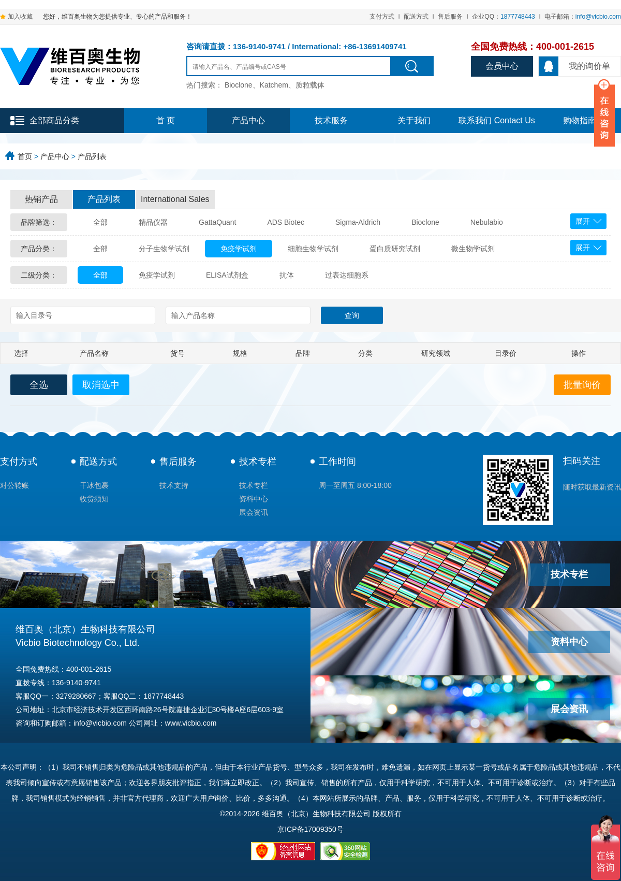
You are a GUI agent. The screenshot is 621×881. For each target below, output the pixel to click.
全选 (38, 385)
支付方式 (381, 16)
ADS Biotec (285, 222)
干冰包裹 (94, 485)
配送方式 (416, 16)
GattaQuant (217, 222)
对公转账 (14, 485)
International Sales (175, 199)
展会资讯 (253, 512)
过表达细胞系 (346, 275)
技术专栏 (257, 461)
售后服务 (450, 16)
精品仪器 (153, 222)
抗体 (286, 275)
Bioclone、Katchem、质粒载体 (274, 85)
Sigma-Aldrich (357, 222)
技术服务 (331, 120)
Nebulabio (486, 222)
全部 (100, 222)
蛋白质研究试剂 (394, 248)
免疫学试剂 (238, 248)
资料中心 (253, 499)
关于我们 (414, 120)
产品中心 (248, 120)
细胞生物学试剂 (313, 248)
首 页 (165, 120)
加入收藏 (20, 16)
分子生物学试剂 (164, 248)
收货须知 (94, 499)
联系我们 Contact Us (497, 120)
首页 (25, 156)
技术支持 (173, 485)
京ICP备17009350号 (310, 829)
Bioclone (425, 222)
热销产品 (41, 199)
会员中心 (502, 66)
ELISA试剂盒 (227, 275)
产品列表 (92, 156)
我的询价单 (574, 66)
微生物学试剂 (473, 248)
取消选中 (101, 385)
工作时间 (337, 461)
